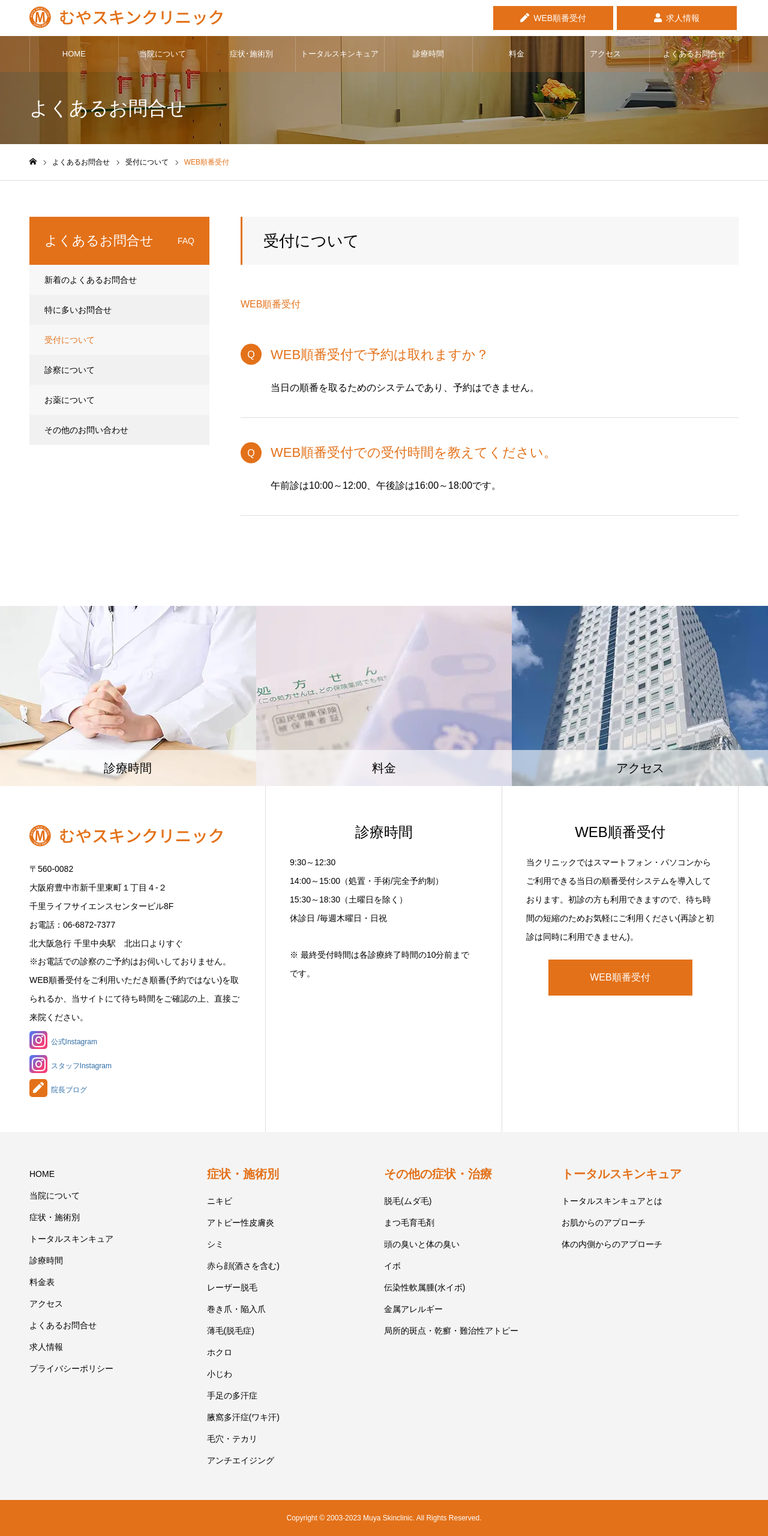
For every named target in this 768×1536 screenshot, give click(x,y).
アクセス (605, 53)
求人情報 (683, 18)
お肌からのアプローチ (604, 1222)
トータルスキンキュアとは (612, 1201)
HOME (74, 53)
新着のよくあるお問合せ (90, 280)
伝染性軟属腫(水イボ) (424, 1287)
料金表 (42, 1282)
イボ (392, 1266)
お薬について (69, 400)
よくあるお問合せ (694, 53)
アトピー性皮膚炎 (240, 1222)
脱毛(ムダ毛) (407, 1201)
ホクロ (219, 1352)
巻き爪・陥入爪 (236, 1309)
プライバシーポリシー (71, 1368)
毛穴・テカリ (232, 1439)
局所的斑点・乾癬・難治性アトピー (451, 1330)
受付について (69, 340)
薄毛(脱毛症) (230, 1330)
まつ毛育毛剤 (409, 1222)
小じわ (219, 1374)
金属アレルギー (413, 1309)
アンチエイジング (240, 1460)
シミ (215, 1244)
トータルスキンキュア (340, 53)
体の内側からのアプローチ (612, 1244)
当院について (162, 53)
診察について (69, 370)
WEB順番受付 (559, 18)
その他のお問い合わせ (86, 430)
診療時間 (428, 53)
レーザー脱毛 (232, 1287)
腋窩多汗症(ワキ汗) (243, 1417)
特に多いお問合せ (78, 310)
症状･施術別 (251, 53)
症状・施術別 (54, 1217)
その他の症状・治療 (438, 1174)
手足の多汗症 (232, 1395)
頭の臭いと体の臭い (422, 1244)
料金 (516, 53)
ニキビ (219, 1201)
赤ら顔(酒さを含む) (243, 1266)
